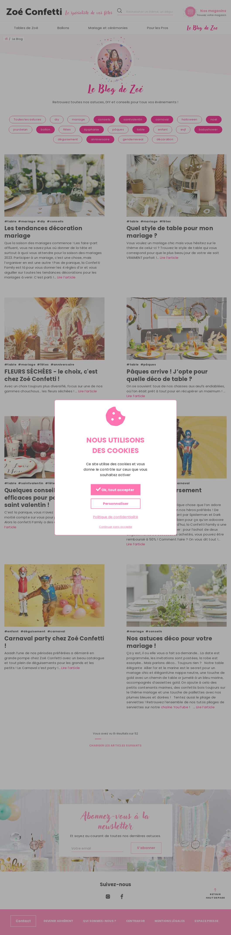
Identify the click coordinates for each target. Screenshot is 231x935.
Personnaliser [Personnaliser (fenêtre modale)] (115, 503)
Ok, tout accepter (115, 489)
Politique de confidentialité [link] (115, 517)
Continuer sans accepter (115, 526)
